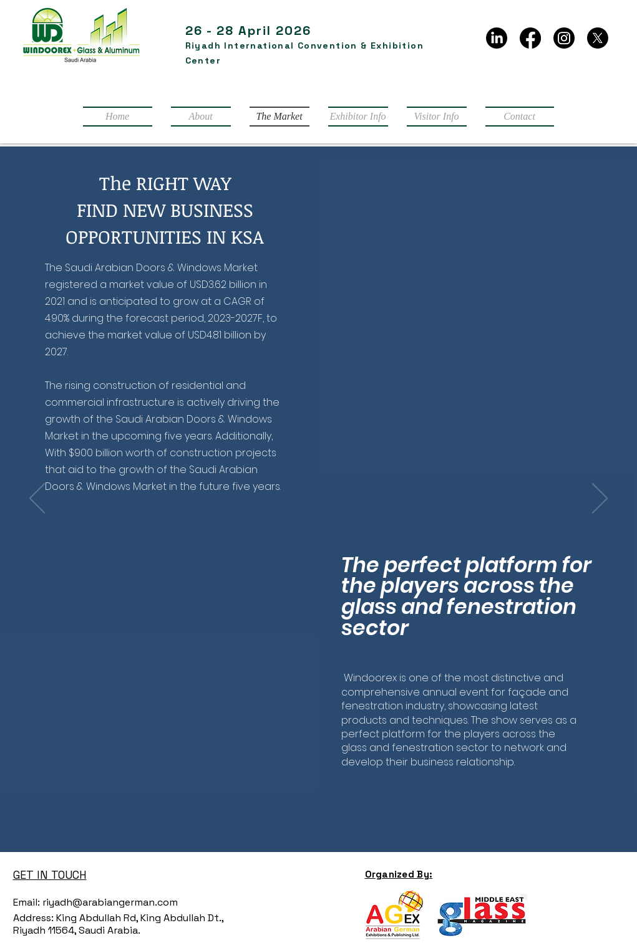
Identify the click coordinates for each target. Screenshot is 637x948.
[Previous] (37, 499)
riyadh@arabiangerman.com (109, 902)
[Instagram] (564, 38)
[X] (597, 38)
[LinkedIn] (496, 38)
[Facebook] (530, 38)
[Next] (600, 499)
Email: (26, 902)
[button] (358, 117)
